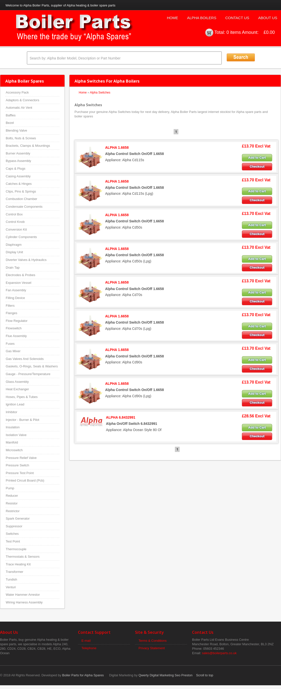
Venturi (11, 587)
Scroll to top (204, 675)
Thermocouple (16, 549)
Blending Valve (16, 130)
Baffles (11, 115)
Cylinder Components (21, 237)
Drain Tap (12, 267)
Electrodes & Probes (20, 275)
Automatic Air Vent (19, 107)
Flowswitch (14, 328)
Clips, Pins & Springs (21, 191)
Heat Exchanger (17, 389)
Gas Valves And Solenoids (25, 359)
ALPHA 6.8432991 (120, 417)
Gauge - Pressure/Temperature (28, 374)
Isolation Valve (16, 435)
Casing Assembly (18, 176)
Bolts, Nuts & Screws (21, 138)
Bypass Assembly (18, 161)
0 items (233, 32)
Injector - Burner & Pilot (22, 420)
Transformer (14, 572)
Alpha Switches (100, 92)
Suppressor (14, 526)
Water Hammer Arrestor (23, 594)
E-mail (86, 640)
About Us (267, 18)
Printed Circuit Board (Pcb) (25, 480)
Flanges (11, 313)
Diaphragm (14, 244)
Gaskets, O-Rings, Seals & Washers (32, 366)
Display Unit (14, 252)
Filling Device (15, 298)
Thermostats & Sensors (23, 556)
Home (172, 18)
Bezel (10, 123)
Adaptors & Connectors (22, 100)
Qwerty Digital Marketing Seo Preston (166, 675)
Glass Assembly (17, 382)
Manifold (12, 442)
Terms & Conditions (153, 640)
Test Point (13, 541)
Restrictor (13, 511)
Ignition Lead (15, 404)
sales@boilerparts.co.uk (219, 653)
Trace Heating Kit (18, 564)
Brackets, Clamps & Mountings (28, 146)
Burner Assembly (18, 153)
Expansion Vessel (18, 283)
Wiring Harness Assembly (24, 602)
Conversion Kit (16, 229)
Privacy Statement (152, 648)
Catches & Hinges (19, 184)
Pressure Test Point (20, 473)
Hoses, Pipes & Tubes (22, 397)
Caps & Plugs (15, 168)
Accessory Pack (17, 92)
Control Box (14, 214)
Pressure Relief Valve (21, 458)
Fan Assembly (16, 290)
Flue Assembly (16, 336)
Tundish (11, 579)
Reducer (12, 495)
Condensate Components (24, 206)
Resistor (12, 503)
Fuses (10, 343)
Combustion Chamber (21, 199)
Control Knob (15, 222)
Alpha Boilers (201, 18)
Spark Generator (18, 518)
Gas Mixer (13, 351)
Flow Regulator (16, 321)
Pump (10, 488)
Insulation (13, 427)
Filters (10, 305)
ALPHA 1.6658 (117, 147)
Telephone (88, 648)
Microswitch (14, 450)
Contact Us (237, 18)
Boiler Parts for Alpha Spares (83, 675)
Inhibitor (11, 412)
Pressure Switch (17, 465)
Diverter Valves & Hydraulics (26, 260)
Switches (12, 534)
